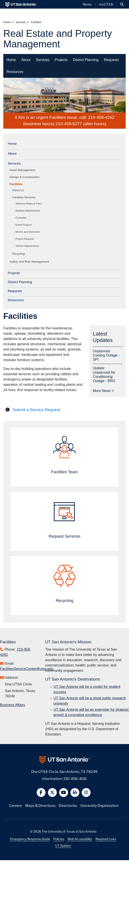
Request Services (64, 536)
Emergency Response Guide (30, 839)
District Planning (86, 60)
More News (103, 391)
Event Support (23, 224)
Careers (15, 805)
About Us (18, 190)
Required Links (105, 839)
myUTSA (106, 4)
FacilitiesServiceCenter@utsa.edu (26, 669)
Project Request (24, 238)
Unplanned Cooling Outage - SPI (106, 355)
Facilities (35, 22)
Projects (61, 60)
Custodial (20, 217)
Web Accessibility (79, 839)
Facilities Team (64, 472)
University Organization (99, 805)
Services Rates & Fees (28, 203)
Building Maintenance (27, 210)
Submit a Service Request (36, 409)
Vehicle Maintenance (27, 245)
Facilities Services (23, 197)
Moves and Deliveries (27, 231)
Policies (58, 839)
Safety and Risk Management (30, 261)
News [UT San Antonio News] (87, 4)
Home (7, 22)
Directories (68, 805)
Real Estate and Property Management (57, 38)
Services (21, 22)
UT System (63, 845)
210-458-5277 (68, 123)
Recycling (18, 253)
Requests (111, 60)
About (25, 60)
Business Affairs (12, 705)
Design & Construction (25, 177)
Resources (14, 72)
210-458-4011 (75, 778)
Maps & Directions (40, 805)
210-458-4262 (101, 117)
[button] (122, 4)
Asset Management (23, 170)
